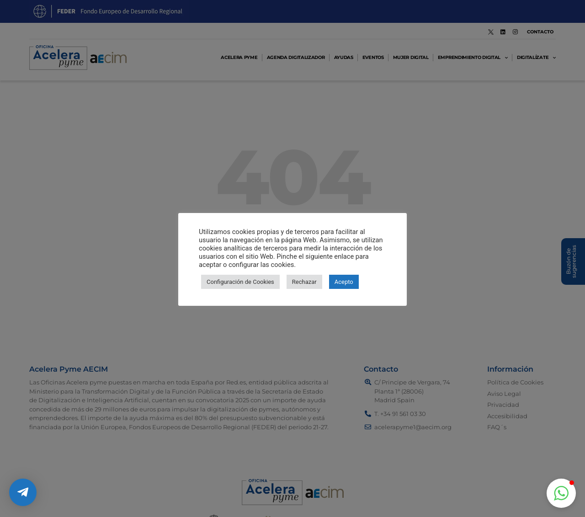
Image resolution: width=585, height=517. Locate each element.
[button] (561, 493)
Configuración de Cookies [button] (240, 281)
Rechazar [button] (304, 281)
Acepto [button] (344, 281)
